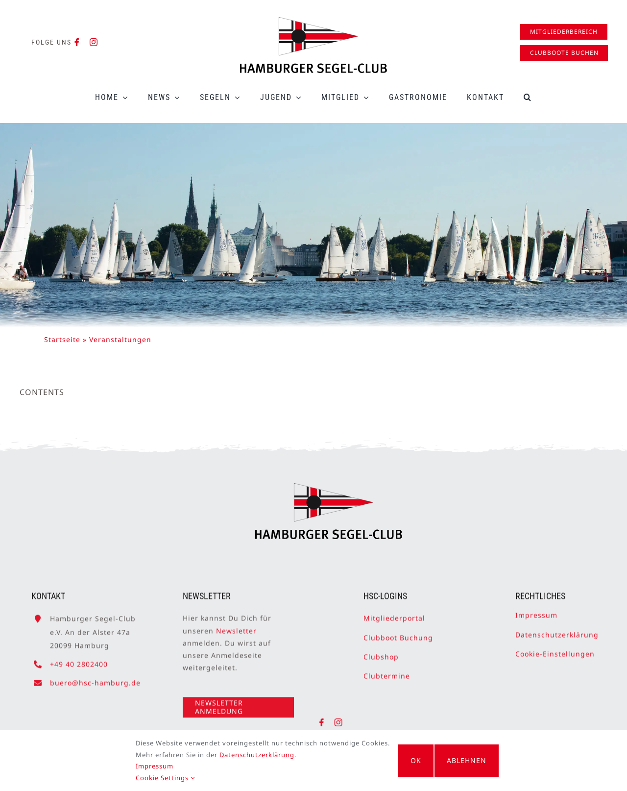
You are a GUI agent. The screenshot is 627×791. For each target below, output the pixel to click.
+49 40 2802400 (79, 660)
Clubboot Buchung (398, 633)
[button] (528, 97)
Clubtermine (386, 671)
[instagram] (94, 42)
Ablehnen (473, 760)
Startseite (62, 339)
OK (415, 760)
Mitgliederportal (394, 613)
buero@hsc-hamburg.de (95, 678)
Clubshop (381, 652)
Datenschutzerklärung (557, 630)
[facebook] (77, 42)
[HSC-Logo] (313, 21)
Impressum (536, 611)
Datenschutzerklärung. (251, 754)
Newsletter (236, 626)
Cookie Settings (159, 777)
